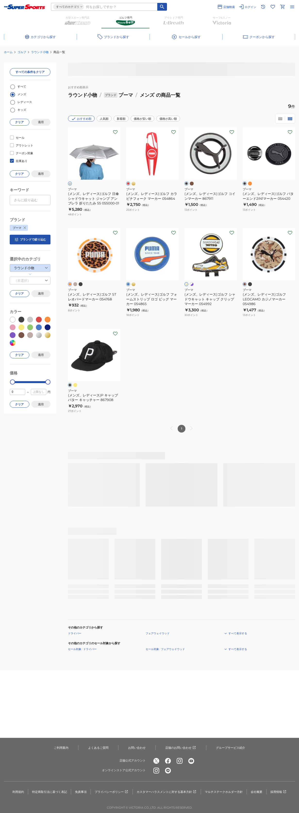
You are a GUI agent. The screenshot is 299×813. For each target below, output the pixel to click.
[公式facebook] (168, 761)
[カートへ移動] (282, 7)
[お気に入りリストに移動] (273, 7)
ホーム (8, 52)
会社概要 (256, 792)
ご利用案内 (61, 747)
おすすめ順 (81, 118)
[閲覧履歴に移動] (263, 7)
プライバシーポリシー (112, 791)
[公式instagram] (180, 761)
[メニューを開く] (292, 7)
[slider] (12, 382)
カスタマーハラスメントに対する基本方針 (167, 791)
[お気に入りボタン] (115, 132)
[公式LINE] (168, 770)
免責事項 (81, 792)
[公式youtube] (191, 761)
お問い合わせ (137, 747)
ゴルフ (21, 52)
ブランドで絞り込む (30, 239)
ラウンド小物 (40, 52)
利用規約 (18, 792)
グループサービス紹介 (230, 747)
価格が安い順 (142, 119)
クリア (19, 122)
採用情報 (278, 791)
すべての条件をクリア (30, 72)
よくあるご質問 (98, 747)
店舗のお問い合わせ (180, 747)
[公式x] (156, 761)
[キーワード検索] (162, 7)
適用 (41, 122)
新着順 (121, 119)
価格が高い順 (168, 119)
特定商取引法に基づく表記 (49, 792)
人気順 (104, 119)
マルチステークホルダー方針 (224, 792)
